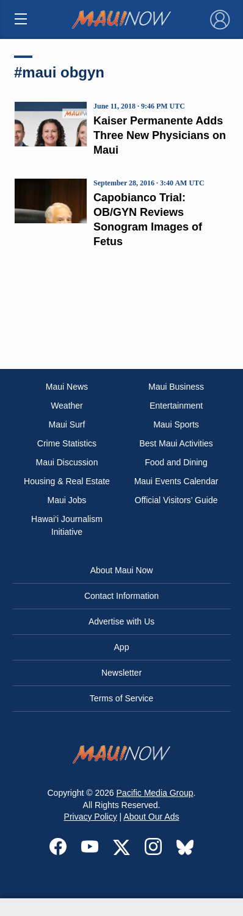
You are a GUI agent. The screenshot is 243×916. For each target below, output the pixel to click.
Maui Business (176, 387)
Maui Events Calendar (176, 481)
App (121, 647)
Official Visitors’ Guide (176, 500)
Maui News (67, 387)
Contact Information (121, 596)
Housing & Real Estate (67, 481)
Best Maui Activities (176, 443)
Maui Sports (176, 424)
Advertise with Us (121, 621)
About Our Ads (151, 816)
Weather (67, 405)
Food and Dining (176, 462)
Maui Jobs (67, 500)
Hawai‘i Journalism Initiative (67, 525)
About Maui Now (121, 570)
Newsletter (121, 673)
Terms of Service (121, 698)
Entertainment (176, 405)
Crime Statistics (66, 443)
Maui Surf (67, 424)
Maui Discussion (67, 462)
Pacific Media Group (155, 793)
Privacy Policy (90, 816)
